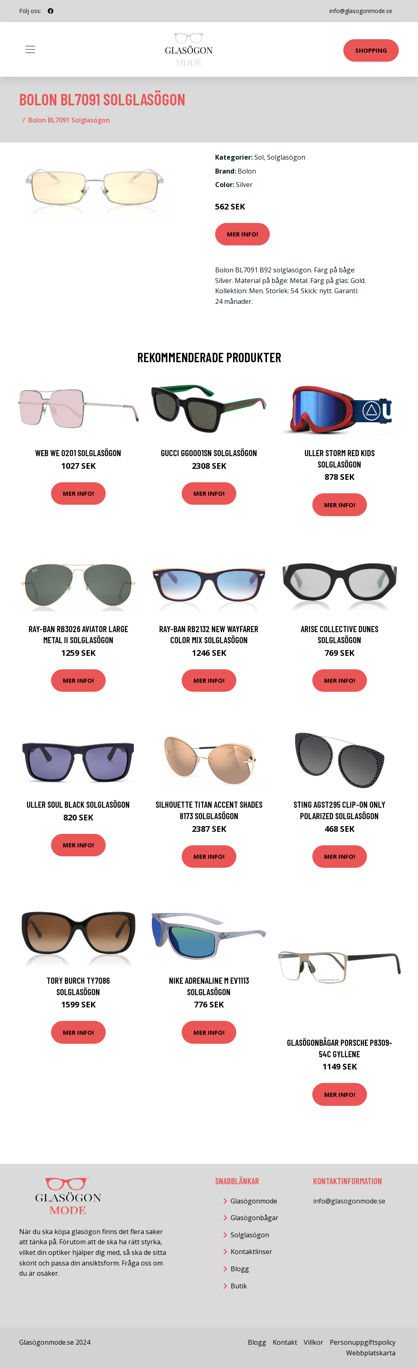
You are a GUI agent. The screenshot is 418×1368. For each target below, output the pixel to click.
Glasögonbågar (254, 1217)
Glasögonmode (254, 1200)
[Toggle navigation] (30, 49)
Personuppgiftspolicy (363, 1342)
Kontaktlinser (251, 1251)
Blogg (240, 1268)
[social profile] (50, 11)
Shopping (371, 50)
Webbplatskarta (371, 1352)
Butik (239, 1285)
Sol (259, 157)
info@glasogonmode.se (360, 11)
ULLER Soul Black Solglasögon (78, 804)
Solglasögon (286, 157)
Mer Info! (242, 234)
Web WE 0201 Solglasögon (78, 453)
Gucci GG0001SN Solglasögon (209, 453)
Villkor (313, 1342)
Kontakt (285, 1342)
